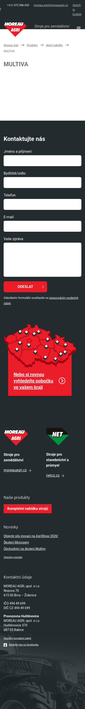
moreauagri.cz (17, 470)
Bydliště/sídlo (15, 173)
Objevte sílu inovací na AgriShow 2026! (31, 536)
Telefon (10, 195)
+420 (18, 5)
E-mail (9, 217)
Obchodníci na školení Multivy (25, 549)
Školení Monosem (16, 542)
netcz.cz (55, 475)
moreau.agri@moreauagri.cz (51, 5)
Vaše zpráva (13, 239)
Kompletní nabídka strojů (27, 508)
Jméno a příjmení (18, 151)
